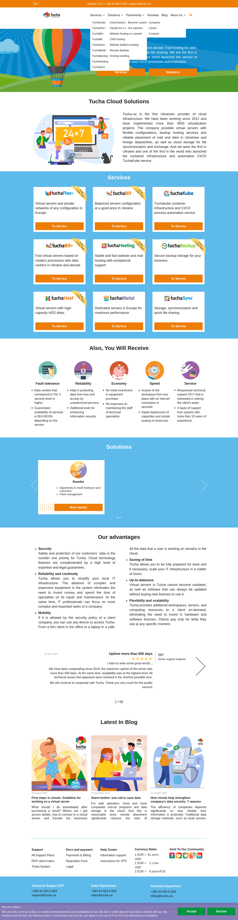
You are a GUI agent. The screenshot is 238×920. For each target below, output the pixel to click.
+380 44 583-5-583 (116, 3)
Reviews (153, 18)
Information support (113, 855)
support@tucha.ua (140, 3)
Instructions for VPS (113, 861)
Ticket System (41, 866)
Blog (165, 18)
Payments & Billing (78, 855)
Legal (69, 866)
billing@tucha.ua (162, 896)
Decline (221, 911)
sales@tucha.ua (101, 895)
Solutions (173, 72)
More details (64, 507)
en (35, 3)
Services (96, 18)
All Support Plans (43, 855)
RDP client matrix (43, 861)
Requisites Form (77, 861)
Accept (191, 911)
